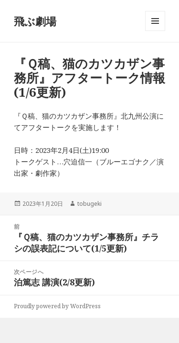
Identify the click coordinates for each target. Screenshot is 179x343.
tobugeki (89, 204)
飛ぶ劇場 (35, 21)
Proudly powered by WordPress (57, 306)
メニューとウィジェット (155, 30)
